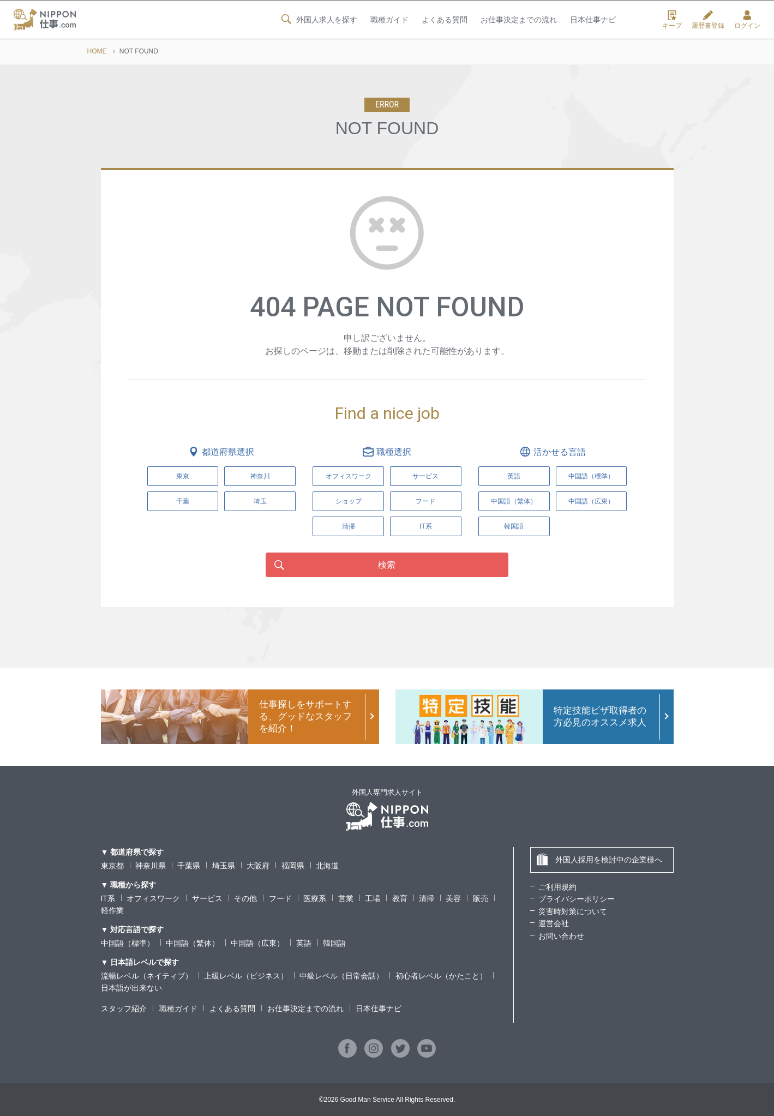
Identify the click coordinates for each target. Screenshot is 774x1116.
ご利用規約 (557, 887)
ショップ (348, 501)
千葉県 (188, 865)
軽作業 (112, 910)
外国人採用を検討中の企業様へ (599, 859)
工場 (372, 898)
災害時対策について (572, 911)
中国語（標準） (127, 943)
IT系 (425, 526)
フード (425, 501)
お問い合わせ (561, 936)
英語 (303, 943)
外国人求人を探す (318, 19)
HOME (97, 51)
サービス (425, 476)
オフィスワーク (348, 476)
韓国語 (334, 943)
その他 (245, 898)
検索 (387, 564)
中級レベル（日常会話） (341, 975)
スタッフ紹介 (124, 1008)
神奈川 (260, 476)
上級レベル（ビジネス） (246, 975)
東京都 (112, 865)
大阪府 (258, 865)
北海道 (327, 865)
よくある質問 (444, 20)
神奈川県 (150, 865)
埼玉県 (223, 865)
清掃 (348, 526)
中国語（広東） (257, 943)
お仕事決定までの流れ (519, 20)
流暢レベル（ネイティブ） (147, 975)
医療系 (314, 898)
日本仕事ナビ (593, 20)
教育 (399, 898)
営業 (345, 898)
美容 (453, 898)
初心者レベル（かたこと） (441, 975)
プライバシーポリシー (576, 899)
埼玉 (260, 501)
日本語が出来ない (131, 987)
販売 (480, 898)
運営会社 (553, 923)
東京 (182, 476)
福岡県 (292, 865)
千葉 (182, 501)
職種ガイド (389, 20)
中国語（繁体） (192, 943)
